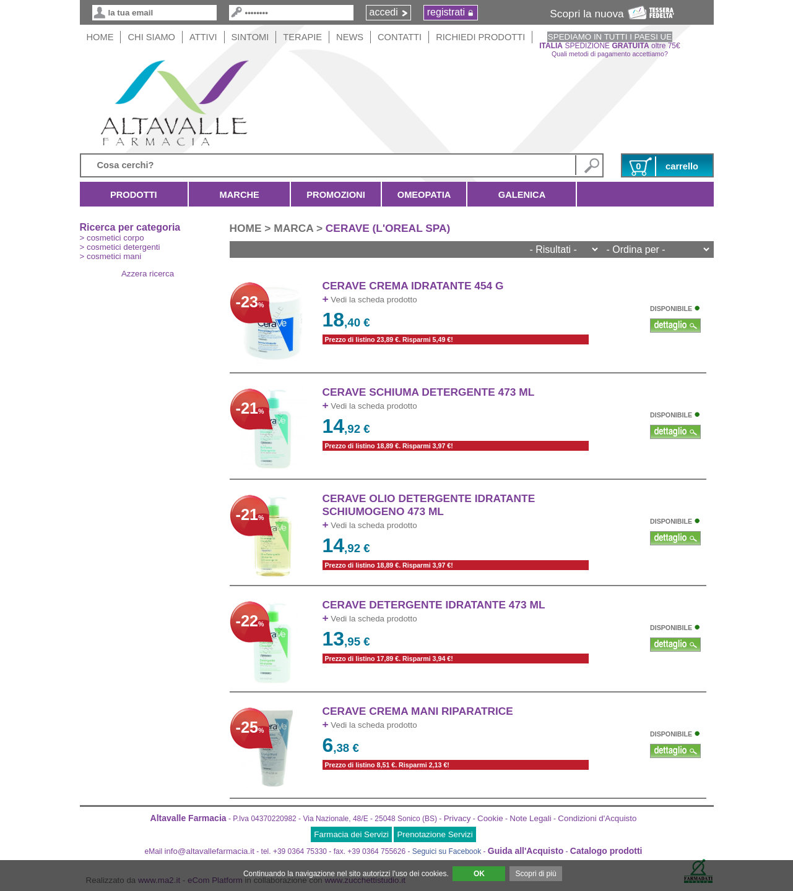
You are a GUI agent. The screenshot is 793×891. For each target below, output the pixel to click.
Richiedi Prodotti (480, 37)
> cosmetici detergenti (120, 247)
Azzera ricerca (147, 273)
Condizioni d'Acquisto (597, 818)
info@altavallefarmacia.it (209, 851)
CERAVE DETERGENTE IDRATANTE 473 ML (434, 605)
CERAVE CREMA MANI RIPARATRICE (418, 711)
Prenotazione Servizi (434, 834)
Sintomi (250, 37)
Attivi (203, 37)
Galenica (521, 195)
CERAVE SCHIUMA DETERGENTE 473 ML (429, 392)
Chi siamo (151, 37)
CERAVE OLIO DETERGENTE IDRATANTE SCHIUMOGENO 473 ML (429, 505)
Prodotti (134, 195)
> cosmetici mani (111, 256)
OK (479, 873)
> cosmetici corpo (112, 237)
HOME (100, 37)
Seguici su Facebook (446, 851)
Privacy (457, 818)
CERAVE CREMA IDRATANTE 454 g (413, 285)
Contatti (400, 37)
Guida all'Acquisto (525, 851)
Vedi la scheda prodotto (370, 299)
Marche (239, 195)
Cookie (490, 818)
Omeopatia (424, 195)
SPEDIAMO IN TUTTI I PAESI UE (610, 36)
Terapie (302, 37)
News (349, 37)
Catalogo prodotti (606, 851)
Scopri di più (536, 873)
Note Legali (530, 818)
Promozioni (335, 195)
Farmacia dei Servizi (351, 834)
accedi (384, 12)
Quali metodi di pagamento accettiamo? (610, 54)
